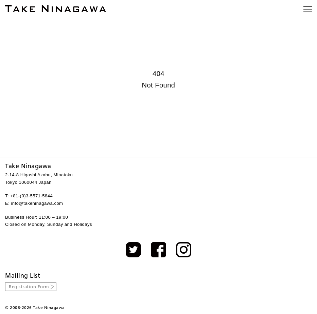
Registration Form (29, 286)
